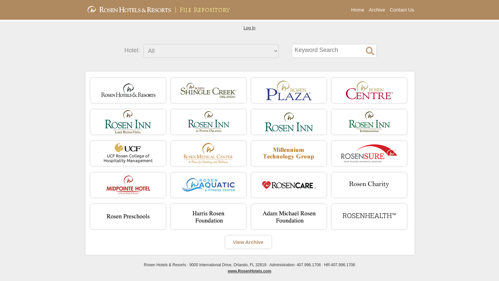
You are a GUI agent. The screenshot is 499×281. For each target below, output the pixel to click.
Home (357, 9)
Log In (249, 27)
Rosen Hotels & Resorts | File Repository (167, 10)
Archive (377, 9)
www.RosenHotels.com (249, 271)
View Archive (248, 242)
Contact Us (402, 9)
